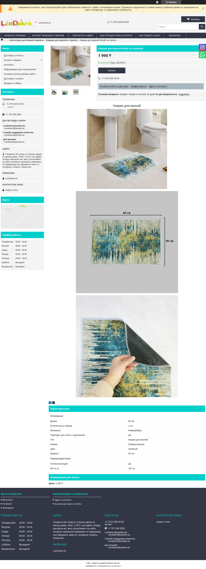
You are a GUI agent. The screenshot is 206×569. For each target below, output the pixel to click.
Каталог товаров (12, 60)
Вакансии (174, 35)
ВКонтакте (8, 500)
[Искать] (202, 27)
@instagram (8, 508)
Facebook (7, 504)
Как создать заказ (149, 35)
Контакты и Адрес (82, 35)
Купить (111, 70)
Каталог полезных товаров (48, 35)
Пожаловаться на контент (109, 566)
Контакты (9, 64)
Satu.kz (116, 563)
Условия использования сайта (19, 74)
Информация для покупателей (20, 69)
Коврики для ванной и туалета (61, 40)
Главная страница (15, 35)
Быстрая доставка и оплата (67, 504)
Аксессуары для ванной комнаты (27, 40)
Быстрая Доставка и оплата (116, 35)
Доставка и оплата (13, 55)
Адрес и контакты (62, 500)
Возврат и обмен (12, 83)
